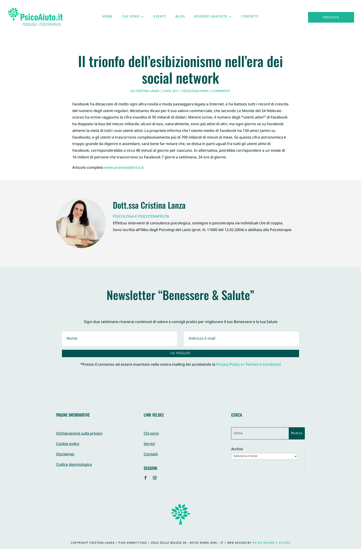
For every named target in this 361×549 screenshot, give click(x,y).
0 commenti (221, 91)
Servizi (149, 444)
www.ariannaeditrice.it (124, 168)
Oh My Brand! (263, 543)
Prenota (331, 17)
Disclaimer (65, 455)
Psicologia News (195, 91)
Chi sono (131, 17)
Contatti (250, 17)
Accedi (284, 543)
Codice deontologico (74, 465)
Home (107, 17)
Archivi (237, 449)
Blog (180, 17)
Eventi (160, 17)
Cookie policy (67, 444)
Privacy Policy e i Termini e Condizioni (248, 365)
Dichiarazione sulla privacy (79, 434)
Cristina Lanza (148, 91)
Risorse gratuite (210, 17)
